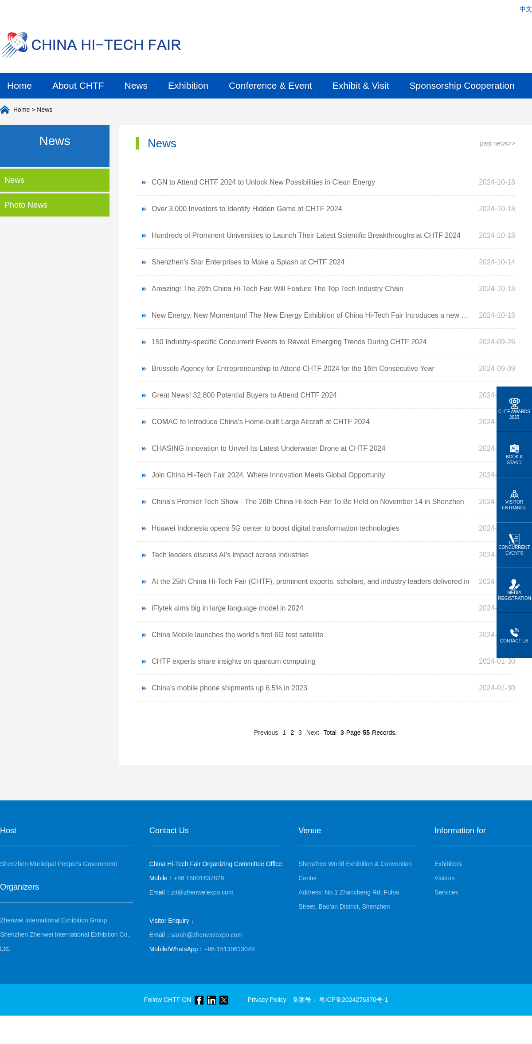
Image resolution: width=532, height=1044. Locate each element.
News (136, 85)
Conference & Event (270, 85)
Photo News (25, 205)
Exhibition (188, 85)
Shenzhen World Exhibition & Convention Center (355, 871)
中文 (526, 8)
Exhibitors (448, 863)
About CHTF (78, 85)
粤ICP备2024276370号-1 (353, 999)
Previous (266, 732)
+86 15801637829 (186, 878)
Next (312, 732)
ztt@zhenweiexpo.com (191, 892)
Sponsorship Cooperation (462, 85)
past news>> (497, 143)
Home (19, 85)
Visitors (444, 878)
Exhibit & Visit (360, 85)
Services (446, 892)
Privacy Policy (267, 999)
